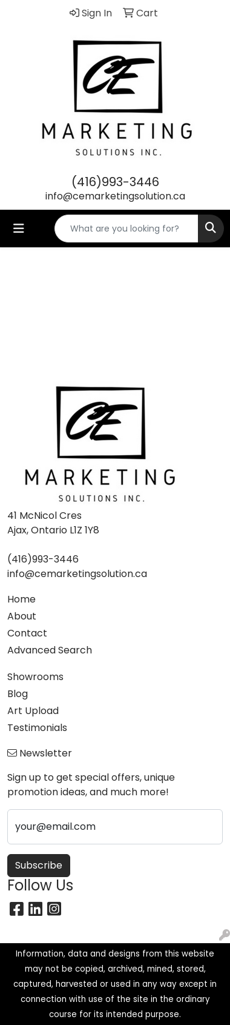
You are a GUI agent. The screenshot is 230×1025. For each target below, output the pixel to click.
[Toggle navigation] (18, 228)
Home (21, 599)
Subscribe (38, 865)
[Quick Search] (126, 228)
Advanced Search (49, 650)
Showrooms (35, 677)
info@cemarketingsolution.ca (115, 196)
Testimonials (37, 728)
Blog (17, 694)
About (21, 616)
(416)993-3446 (115, 181)
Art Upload (33, 711)
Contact (27, 633)
